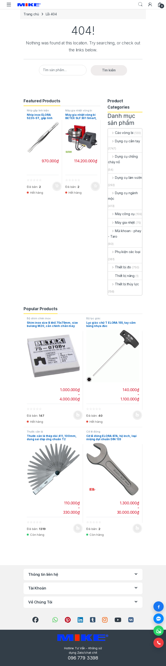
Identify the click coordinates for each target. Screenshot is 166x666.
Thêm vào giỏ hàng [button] (57, 186)
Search (140, 4)
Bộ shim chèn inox (39, 318)
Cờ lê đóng (93, 431)
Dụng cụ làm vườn (125, 178)
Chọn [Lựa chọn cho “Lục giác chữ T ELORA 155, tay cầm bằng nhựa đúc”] (137, 415)
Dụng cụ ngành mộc (123, 195)
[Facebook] (158, 606)
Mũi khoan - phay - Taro (124, 233)
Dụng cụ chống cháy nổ (123, 159)
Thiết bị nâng (121, 276)
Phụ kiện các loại (124, 252)
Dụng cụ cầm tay (124, 141)
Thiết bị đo (119, 267)
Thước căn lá (35, 431)
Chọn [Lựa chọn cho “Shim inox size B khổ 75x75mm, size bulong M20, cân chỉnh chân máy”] (78, 415)
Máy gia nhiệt (121, 222)
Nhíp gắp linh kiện (38, 110)
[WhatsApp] (158, 631)
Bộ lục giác (93, 318)
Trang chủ (31, 14)
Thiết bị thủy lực (123, 284)
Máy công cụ (121, 214)
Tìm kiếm (109, 70)
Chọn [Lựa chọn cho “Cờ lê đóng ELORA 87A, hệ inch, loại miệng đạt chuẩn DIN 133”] (137, 528)
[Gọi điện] (158, 643)
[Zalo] (158, 618)
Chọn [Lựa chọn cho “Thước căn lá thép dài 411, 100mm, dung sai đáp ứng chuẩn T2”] (78, 528)
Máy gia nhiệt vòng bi (78, 110)
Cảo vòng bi (120, 133)
